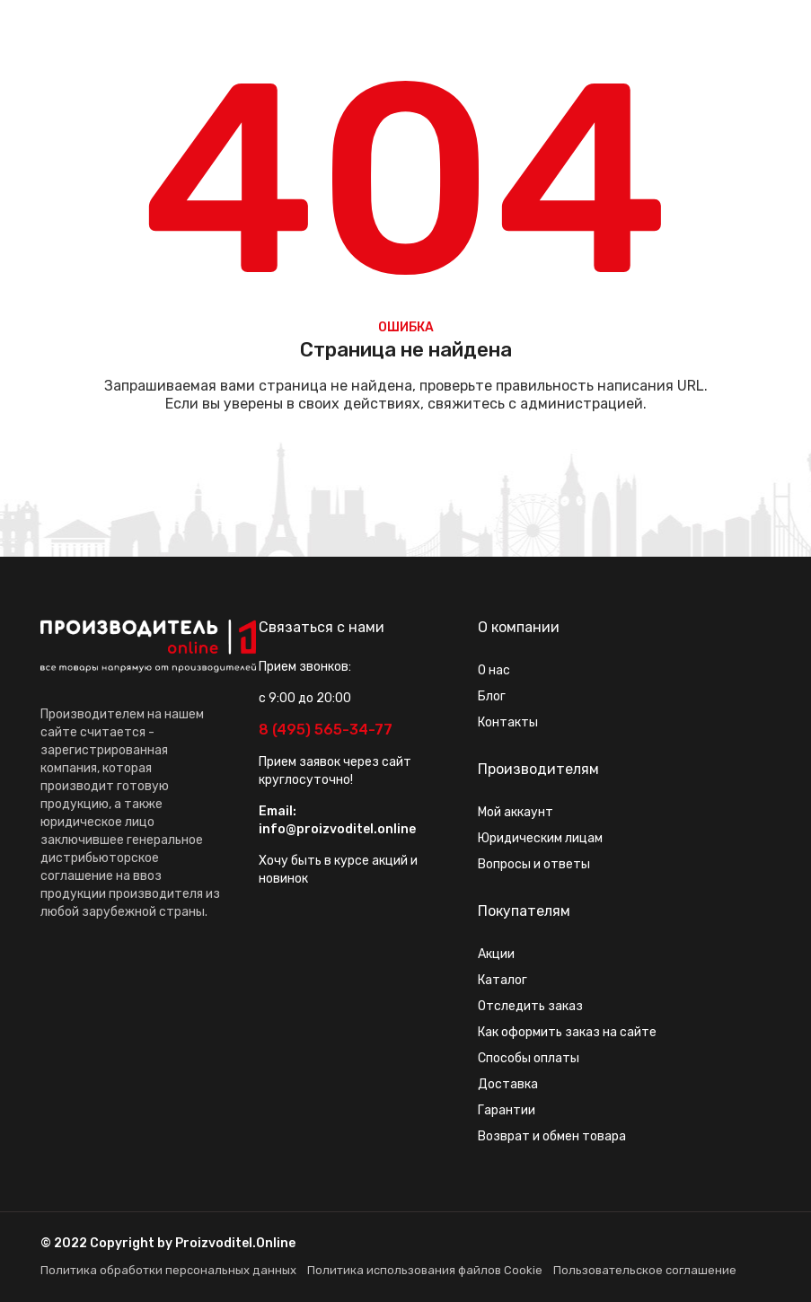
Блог (492, 696)
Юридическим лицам (540, 838)
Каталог (502, 980)
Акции (496, 954)
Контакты (508, 722)
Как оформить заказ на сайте (567, 1032)
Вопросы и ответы (534, 864)
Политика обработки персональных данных (168, 1270)
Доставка (508, 1084)
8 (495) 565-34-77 (325, 729)
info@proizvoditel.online (337, 829)
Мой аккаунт (515, 812)
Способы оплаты (528, 1058)
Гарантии (506, 1110)
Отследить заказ (530, 1006)
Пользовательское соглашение (644, 1270)
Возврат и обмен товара (552, 1136)
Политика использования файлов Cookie (424, 1270)
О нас (494, 670)
